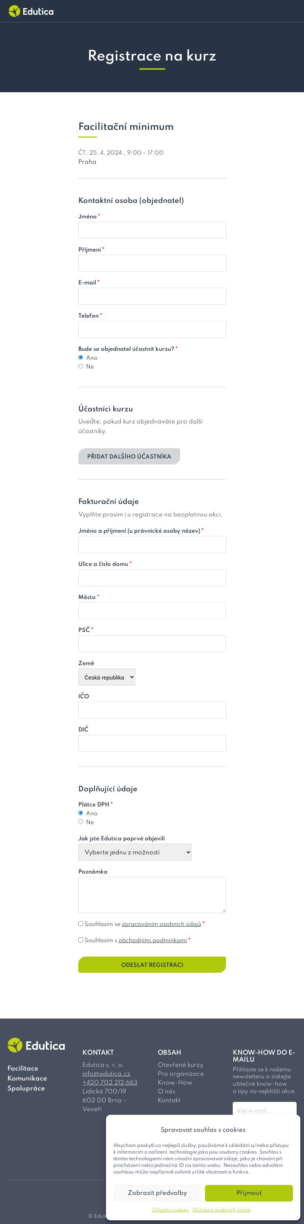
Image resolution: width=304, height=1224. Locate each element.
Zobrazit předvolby (157, 1193)
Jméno (89, 217)
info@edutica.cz (106, 1074)
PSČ (85, 630)
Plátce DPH (95, 805)
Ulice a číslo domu (105, 564)
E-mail (89, 283)
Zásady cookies (170, 1210)
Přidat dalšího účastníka (129, 457)
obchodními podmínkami (153, 941)
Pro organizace (181, 1074)
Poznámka (92, 872)
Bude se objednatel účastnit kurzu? (128, 349)
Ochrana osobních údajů (221, 1210)
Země (86, 664)
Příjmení (91, 250)
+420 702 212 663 (109, 1083)
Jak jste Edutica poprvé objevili (121, 839)
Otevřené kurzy (180, 1065)
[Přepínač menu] (292, 11)
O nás (166, 1092)
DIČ (83, 730)
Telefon (90, 316)
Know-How (175, 1083)
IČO (83, 697)
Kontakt (169, 1100)
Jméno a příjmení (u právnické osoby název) (141, 531)
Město (88, 598)
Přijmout (249, 1193)
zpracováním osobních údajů (161, 924)
